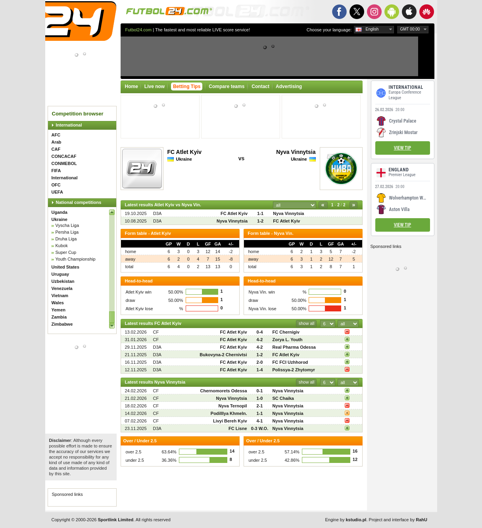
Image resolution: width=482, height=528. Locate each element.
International (69, 125)
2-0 (260, 362)
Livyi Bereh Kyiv (230, 421)
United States (65, 267)
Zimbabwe (62, 324)
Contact (260, 86)
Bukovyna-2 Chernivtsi (223, 354)
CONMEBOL (64, 163)
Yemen (58, 309)
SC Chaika (283, 398)
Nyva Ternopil (233, 405)
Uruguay (60, 274)
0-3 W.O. (259, 428)
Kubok (62, 245)
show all (307, 323)
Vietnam (60, 295)
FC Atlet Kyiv (184, 152)
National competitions (79, 202)
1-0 (260, 398)
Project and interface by (398, 519)
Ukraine (59, 219)
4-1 (260, 421)
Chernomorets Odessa (223, 390)
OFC (56, 184)
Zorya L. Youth (288, 339)
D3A (157, 213)
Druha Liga (66, 238)
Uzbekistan (63, 281)
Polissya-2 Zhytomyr (294, 369)
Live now (154, 86)
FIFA (56, 170)
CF (156, 332)
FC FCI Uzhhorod (290, 362)
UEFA (57, 192)
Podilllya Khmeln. (229, 413)
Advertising (289, 86)
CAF (56, 149)
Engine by (346, 519)
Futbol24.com (138, 29)
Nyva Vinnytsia (295, 152)
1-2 (260, 221)
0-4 (260, 332)
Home (131, 86)
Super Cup (66, 252)
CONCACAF (64, 156)
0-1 (260, 390)
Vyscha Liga (67, 225)
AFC (56, 134)
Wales (58, 302)
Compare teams (226, 86)
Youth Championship (76, 259)
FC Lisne (238, 428)
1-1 (260, 213)
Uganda (59, 212)
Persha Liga (67, 232)
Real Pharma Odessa (294, 347)
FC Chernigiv (286, 332)
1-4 (260, 369)
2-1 (260, 405)
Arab (56, 142)
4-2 (260, 339)
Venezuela (62, 288)
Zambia (59, 317)
